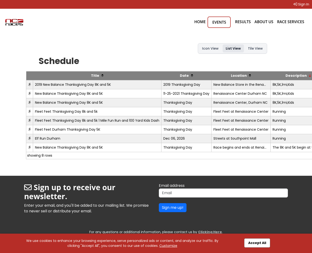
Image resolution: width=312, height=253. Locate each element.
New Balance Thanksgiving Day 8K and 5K (69, 93)
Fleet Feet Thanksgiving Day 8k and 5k (66, 111)
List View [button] (233, 48)
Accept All (257, 242)
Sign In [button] (301, 4)
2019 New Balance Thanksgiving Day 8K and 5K (73, 84)
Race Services (290, 21)
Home (200, 21)
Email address (172, 185)
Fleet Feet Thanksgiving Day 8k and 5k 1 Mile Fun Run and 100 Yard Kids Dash (97, 120)
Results (243, 21)
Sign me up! (172, 207)
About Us (264, 21)
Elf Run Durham (47, 138)
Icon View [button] (210, 48)
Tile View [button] (255, 48)
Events (219, 22)
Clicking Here (210, 232)
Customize (168, 245)
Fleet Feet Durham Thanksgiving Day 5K (67, 129)
